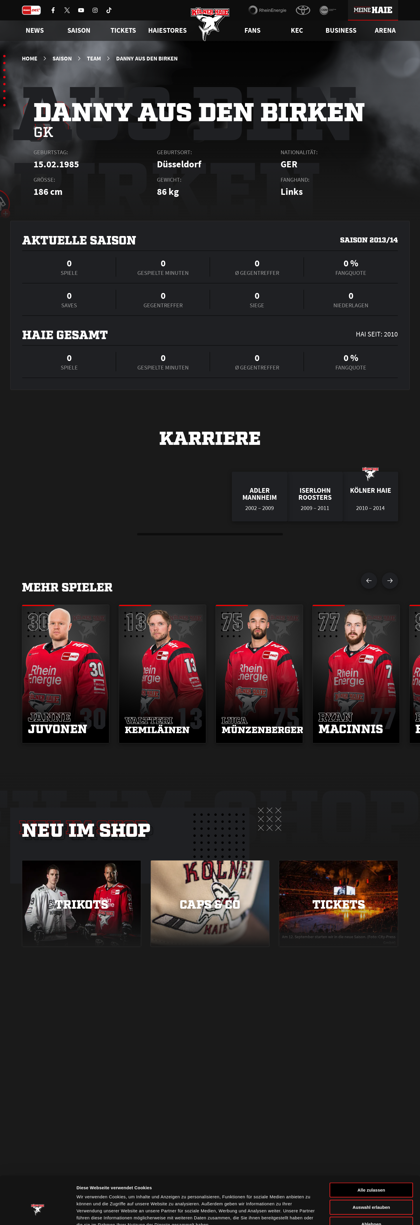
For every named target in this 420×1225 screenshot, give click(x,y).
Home (29, 58)
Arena (385, 30)
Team (94, 58)
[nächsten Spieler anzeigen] (390, 580)
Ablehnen (371, 1187)
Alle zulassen (371, 1153)
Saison (62, 58)
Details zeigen (310, 1213)
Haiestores (167, 30)
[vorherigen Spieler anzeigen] (369, 580)
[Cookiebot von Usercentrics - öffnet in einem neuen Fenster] (37, 1213)
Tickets (123, 30)
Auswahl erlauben (371, 1170)
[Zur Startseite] (210, 24)
